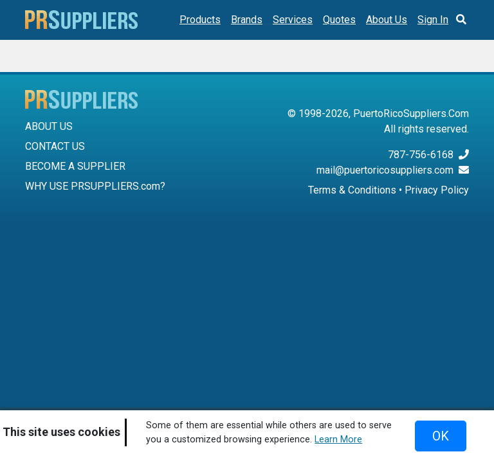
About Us (386, 20)
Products (200, 20)
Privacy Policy (437, 190)
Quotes (339, 20)
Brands (246, 20)
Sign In (432, 20)
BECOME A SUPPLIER (75, 166)
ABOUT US (49, 126)
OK (440, 436)
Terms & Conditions (352, 190)
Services (293, 20)
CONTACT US (55, 146)
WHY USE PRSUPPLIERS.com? (95, 186)
